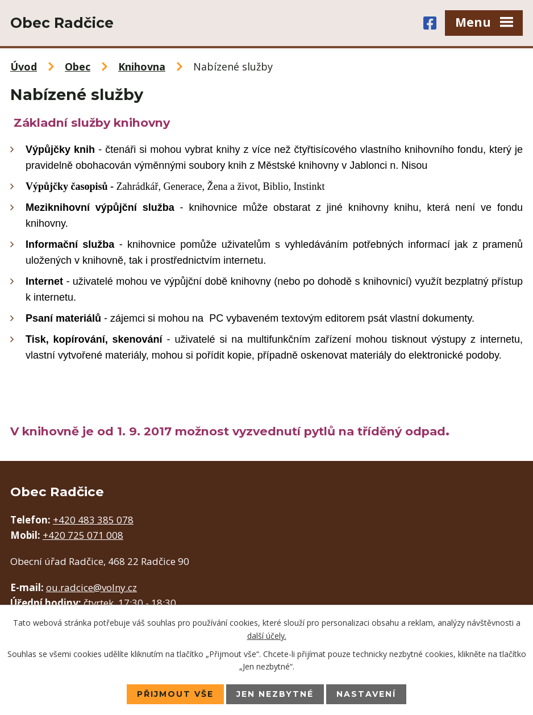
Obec (77, 66)
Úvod (23, 66)
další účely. (266, 635)
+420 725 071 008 (83, 535)
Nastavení (366, 694)
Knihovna (141, 66)
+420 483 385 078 (93, 519)
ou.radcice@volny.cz (91, 587)
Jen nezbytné (275, 694)
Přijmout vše (175, 694)
